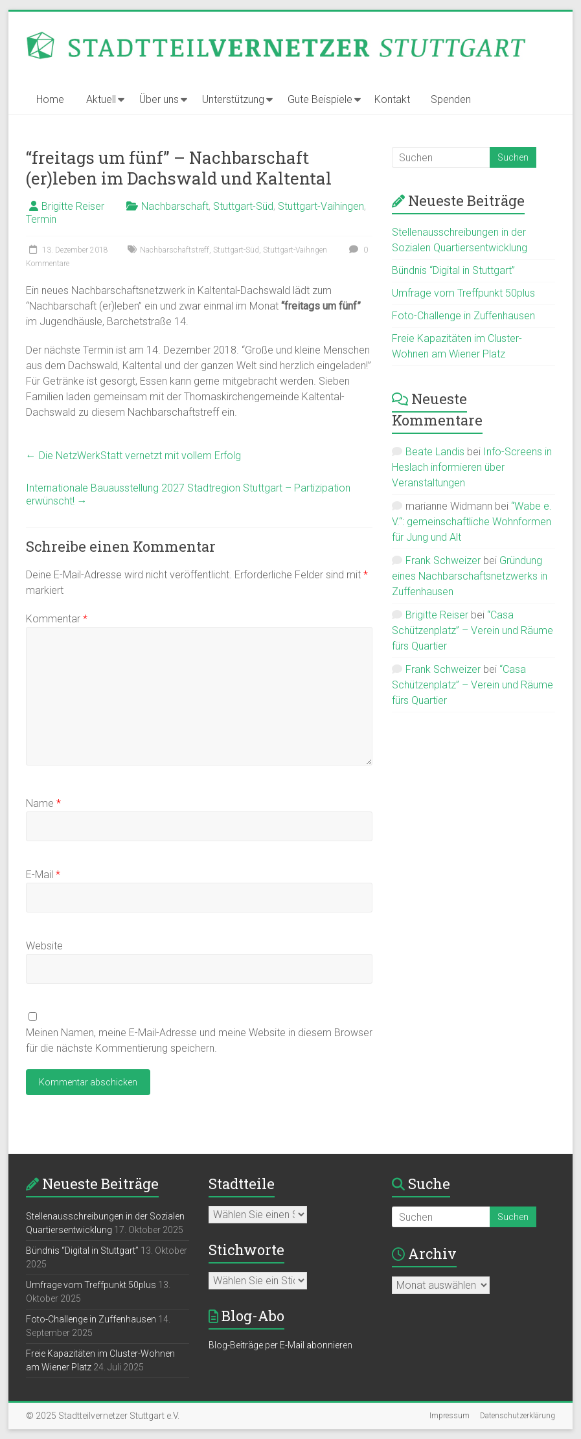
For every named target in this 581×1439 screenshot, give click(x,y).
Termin (41, 219)
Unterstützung (233, 99)
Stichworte (246, 1249)
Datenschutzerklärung (517, 1415)
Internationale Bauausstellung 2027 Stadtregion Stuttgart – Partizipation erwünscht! (188, 494)
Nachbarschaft (175, 206)
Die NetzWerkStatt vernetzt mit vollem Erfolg (133, 455)
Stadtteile (242, 1183)
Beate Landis (434, 452)
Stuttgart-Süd (243, 206)
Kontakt (392, 99)
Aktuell (101, 99)
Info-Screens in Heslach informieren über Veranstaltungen (472, 467)
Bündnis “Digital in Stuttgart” (453, 270)
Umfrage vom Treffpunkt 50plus (463, 293)
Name (43, 803)
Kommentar (56, 619)
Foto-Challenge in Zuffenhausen (463, 316)
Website (44, 946)
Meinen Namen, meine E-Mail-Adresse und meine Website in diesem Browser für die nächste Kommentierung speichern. (199, 1040)
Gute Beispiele (320, 99)
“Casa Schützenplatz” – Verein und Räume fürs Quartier (472, 630)
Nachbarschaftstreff (174, 250)
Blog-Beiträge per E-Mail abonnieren (280, 1345)
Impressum (449, 1415)
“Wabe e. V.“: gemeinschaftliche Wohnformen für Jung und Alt (472, 521)
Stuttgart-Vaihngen (295, 250)
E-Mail (43, 874)
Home (50, 99)
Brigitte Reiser (72, 206)
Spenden (451, 99)
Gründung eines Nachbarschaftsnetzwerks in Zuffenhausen (469, 576)
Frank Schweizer (443, 560)
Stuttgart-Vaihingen (321, 206)
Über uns (159, 99)
